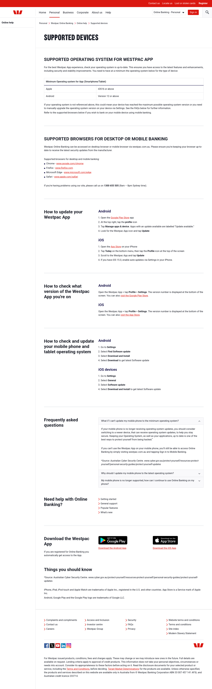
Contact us (154, 3)
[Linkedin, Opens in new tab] (63, 645)
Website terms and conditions (184, 620)
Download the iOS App (164, 548)
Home (42, 12)
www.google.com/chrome (69, 163)
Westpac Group (95, 629)
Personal (54, 12)
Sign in (193, 12)
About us (97, 12)
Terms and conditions (180, 624)
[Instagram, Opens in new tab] (68, 647)
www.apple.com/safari (66, 176)
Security (132, 620)
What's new (106, 512)
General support (109, 503)
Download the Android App (112, 548)
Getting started (108, 499)
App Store (116, 246)
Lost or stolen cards (185, 3)
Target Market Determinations (123, 669)
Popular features (109, 508)
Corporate (83, 12)
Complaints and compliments (61, 620)
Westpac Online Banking (62, 23)
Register (203, 3)
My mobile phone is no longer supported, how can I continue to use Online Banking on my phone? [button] (147, 482)
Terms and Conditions (78, 669)
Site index (174, 629)
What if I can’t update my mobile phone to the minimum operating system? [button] (140, 420)
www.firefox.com (64, 168)
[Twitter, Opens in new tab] (52, 645)
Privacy (131, 629)
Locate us (167, 3)
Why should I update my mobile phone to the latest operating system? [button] (137, 473)
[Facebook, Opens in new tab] (46, 645)
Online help (8, 22)
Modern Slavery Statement (182, 633)
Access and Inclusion (98, 620)
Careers (50, 629)
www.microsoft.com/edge (77, 172)
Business (68, 12)
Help (108, 12)
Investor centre (95, 624)
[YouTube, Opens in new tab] (57, 645)
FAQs (130, 624)
